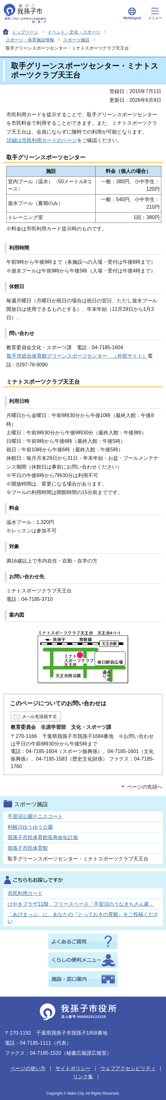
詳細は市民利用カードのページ (42, 140)
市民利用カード (25, 893)
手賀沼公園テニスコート (35, 816)
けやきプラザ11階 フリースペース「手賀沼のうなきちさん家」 (81, 904)
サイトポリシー (73, 1068)
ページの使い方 (28, 1068)
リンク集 (83, 1076)
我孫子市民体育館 (28, 848)
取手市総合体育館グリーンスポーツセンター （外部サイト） (77, 356)
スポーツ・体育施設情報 (30, 39)
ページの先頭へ (144, 786)
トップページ (25, 32)
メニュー (155, 14)
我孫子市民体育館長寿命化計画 (43, 837)
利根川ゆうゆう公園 (30, 827)
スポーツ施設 (76, 39)
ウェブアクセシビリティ (128, 1068)
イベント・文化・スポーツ (73, 32)
